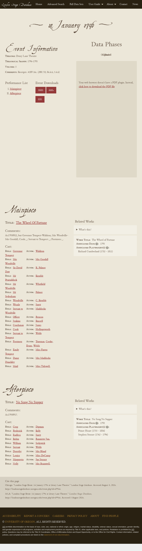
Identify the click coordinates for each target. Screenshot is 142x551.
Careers (58, 523)
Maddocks (41, 316)
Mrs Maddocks (43, 365)
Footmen (17, 349)
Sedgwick (40, 450)
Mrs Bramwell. (43, 471)
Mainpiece (15, 89)
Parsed (106, 62)
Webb (39, 340)
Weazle (16, 312)
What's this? (85, 237)
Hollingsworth (43, 336)
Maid (15, 373)
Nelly (15, 471)
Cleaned (123, 55)
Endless (17, 442)
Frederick (17, 438)
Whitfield (40, 291)
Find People (110, 523)
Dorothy (17, 458)
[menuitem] (39, 4)
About (110, 4)
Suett (38, 312)
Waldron (40, 258)
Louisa (16, 463)
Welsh (36, 353)
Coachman (18, 332)
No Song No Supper (29, 409)
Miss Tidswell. (43, 373)
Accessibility (11, 523)
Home (39, 4)
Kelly (38, 438)
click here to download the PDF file (97, 94)
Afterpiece (15, 93)
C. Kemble (41, 308)
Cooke (49, 349)
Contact (123, 4)
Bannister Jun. (43, 446)
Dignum (40, 434)
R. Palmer (41, 275)
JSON (40, 90)
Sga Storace (41, 467)
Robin (16, 446)
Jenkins (16, 328)
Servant (16, 454)
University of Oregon (20, 529)
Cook (16, 336)
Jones (38, 332)
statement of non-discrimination (56, 542)
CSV (40, 99)
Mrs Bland (41, 458)
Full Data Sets (76, 4)
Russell (39, 328)
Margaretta (18, 467)
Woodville (18, 308)
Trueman (40, 349)
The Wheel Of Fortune (31, 230)
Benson (39, 324)
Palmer (39, 299)
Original (106, 55)
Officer (16, 324)
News (135, 4)
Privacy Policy (77, 523)
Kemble (39, 283)
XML (51, 90)
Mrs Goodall (42, 267)
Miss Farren (41, 357)
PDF (88, 55)
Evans (29, 353)
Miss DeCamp (43, 463)
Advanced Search (55, 4)
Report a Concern (36, 523)
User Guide (94, 4)
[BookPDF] (106, 126)
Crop (15, 434)
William (17, 450)
